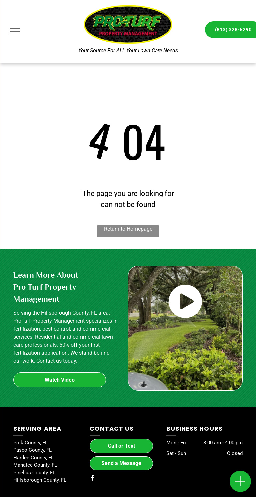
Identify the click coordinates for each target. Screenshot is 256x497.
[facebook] (92, 479)
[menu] (14, 31)
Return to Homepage (128, 229)
